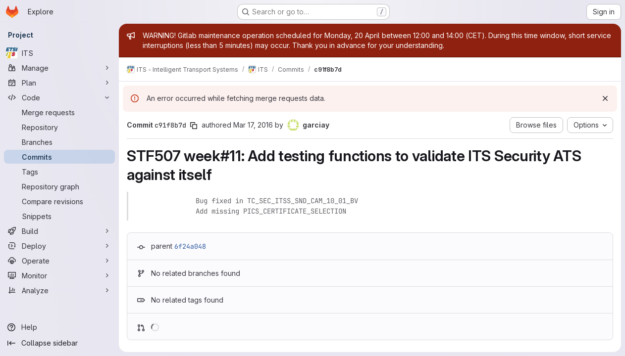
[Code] (59, 97)
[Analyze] (59, 290)
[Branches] (59, 142)
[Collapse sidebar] (59, 343)
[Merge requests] (59, 112)
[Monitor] (59, 275)
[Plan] (59, 82)
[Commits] (59, 157)
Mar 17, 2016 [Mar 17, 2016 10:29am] (253, 125)
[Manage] (59, 68)
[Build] (59, 231)
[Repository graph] (59, 186)
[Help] (59, 327)
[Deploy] (59, 246)
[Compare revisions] (59, 201)
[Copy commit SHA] (194, 126)
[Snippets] (59, 216)
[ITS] (59, 53)
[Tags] (59, 171)
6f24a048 (190, 246)
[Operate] (59, 260)
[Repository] (59, 127)
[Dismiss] (605, 98)
